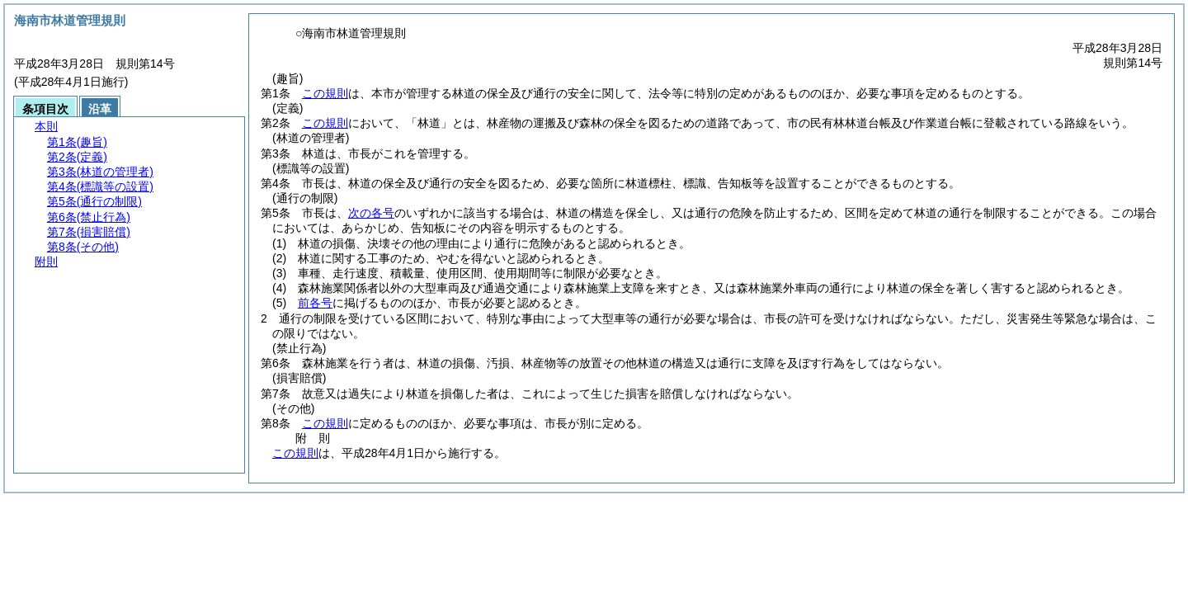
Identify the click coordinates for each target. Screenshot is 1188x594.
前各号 (315, 302)
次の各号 (371, 212)
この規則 (325, 93)
